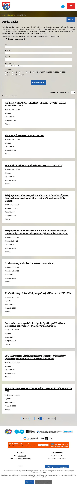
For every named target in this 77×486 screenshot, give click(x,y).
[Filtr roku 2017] (40, 73)
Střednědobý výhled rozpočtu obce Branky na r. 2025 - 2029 (33, 167)
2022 (57, 74)
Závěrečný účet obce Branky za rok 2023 (24, 137)
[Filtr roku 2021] (47, 73)
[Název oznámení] (38, 48)
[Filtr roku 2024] (5, 76)
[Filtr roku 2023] (60, 73)
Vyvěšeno (8, 52)
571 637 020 (22, 457)
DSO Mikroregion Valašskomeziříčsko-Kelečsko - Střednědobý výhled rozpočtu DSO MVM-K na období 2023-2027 (35, 358)
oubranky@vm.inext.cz (23, 460)
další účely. (43, 472)
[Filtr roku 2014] (19, 73)
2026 (22, 76)
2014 (22, 74)
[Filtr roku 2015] (26, 73)
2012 (8, 74)
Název (7, 46)
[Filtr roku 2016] (33, 73)
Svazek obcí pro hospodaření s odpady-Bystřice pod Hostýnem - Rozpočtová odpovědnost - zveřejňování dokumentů (36, 326)
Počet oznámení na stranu (59, 94)
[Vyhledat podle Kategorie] (19, 76)
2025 (15, 76)
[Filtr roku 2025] (12, 76)
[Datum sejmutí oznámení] (38, 61)
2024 (8, 76)
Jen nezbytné (39, 481)
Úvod (3, 16)
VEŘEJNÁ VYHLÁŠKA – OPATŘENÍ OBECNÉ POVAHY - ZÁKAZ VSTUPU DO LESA (35, 106)
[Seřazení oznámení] (38, 67)
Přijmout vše (28, 481)
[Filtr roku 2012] (5, 73)
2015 (29, 74)
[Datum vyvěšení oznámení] (38, 55)
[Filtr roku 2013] (12, 73)
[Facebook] (63, 5)
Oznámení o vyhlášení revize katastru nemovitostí (29, 264)
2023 (64, 74)
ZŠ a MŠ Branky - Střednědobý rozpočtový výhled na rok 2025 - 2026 (38, 294)
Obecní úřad (11, 16)
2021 (50, 74)
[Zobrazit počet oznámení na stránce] (73, 94)
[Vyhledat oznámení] (38, 84)
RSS (71, 21)
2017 (43, 74)
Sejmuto (8, 58)
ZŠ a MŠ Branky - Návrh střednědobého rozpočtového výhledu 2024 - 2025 (38, 391)
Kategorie (8, 71)
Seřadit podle (9, 65)
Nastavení (49, 481)
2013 (15, 74)
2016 (36, 74)
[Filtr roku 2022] (54, 73)
